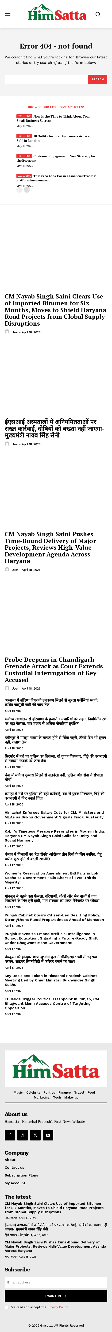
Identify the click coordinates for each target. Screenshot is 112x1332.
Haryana (11, 1218)
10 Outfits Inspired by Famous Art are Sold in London (52, 138)
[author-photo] (8, 332)
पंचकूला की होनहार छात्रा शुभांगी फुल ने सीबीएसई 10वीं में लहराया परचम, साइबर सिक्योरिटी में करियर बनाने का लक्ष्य (51, 959)
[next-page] (27, 190)
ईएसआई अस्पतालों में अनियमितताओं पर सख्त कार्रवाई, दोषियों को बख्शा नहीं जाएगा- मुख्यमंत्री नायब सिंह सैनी (54, 428)
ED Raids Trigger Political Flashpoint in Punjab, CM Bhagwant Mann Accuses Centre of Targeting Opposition (52, 1003)
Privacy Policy (57, 1307)
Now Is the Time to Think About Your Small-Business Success (53, 118)
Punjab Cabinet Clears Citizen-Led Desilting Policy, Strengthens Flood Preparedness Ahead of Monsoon (54, 917)
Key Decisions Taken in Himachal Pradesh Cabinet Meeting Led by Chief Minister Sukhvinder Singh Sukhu (51, 980)
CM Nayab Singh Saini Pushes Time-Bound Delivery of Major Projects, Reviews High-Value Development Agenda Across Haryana (50, 547)
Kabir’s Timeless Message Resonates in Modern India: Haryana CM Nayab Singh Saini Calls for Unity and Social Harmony (55, 835)
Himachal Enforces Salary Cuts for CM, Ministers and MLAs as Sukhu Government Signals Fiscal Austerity (54, 814)
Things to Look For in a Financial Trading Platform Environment (55, 178)
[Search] (97, 79)
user (15, 332)
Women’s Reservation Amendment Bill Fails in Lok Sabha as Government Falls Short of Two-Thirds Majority (51, 877)
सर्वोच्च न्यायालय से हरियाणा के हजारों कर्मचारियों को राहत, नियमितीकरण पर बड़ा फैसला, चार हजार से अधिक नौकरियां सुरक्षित (56, 721)
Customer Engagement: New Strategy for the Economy (55, 158)
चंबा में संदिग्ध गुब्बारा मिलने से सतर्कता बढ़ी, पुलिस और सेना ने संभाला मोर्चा (54, 777)
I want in (56, 1296)
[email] (56, 1282)
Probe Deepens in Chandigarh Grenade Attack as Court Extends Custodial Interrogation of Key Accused (54, 669)
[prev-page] (19, 190)
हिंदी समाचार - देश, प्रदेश (17, 1235)
